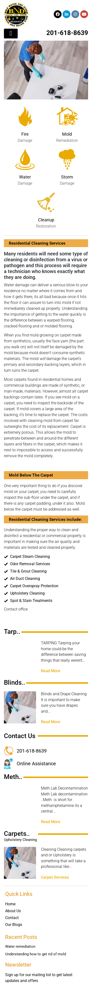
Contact (12, 917)
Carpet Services (55, 877)
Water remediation (20, 946)
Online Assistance (36, 763)
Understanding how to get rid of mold (35, 954)
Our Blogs (13, 924)
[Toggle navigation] (11, 33)
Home (10, 904)
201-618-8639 (67, 32)
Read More (50, 671)
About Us (13, 911)
